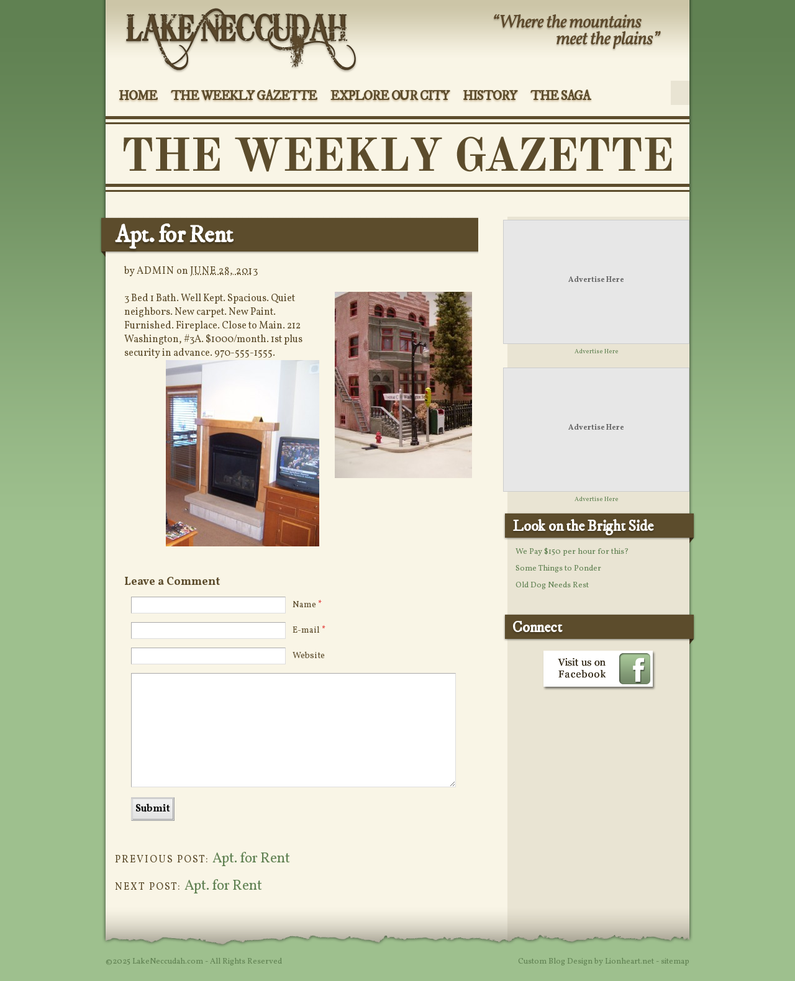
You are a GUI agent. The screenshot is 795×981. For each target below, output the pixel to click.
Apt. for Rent (251, 859)
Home (138, 96)
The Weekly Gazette (244, 96)
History (490, 96)
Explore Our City (389, 96)
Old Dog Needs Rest (552, 585)
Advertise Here (596, 280)
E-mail (309, 630)
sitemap (675, 961)
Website (309, 656)
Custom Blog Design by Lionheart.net (587, 961)
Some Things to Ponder (558, 568)
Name (307, 605)
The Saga (560, 96)
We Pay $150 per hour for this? (572, 552)
